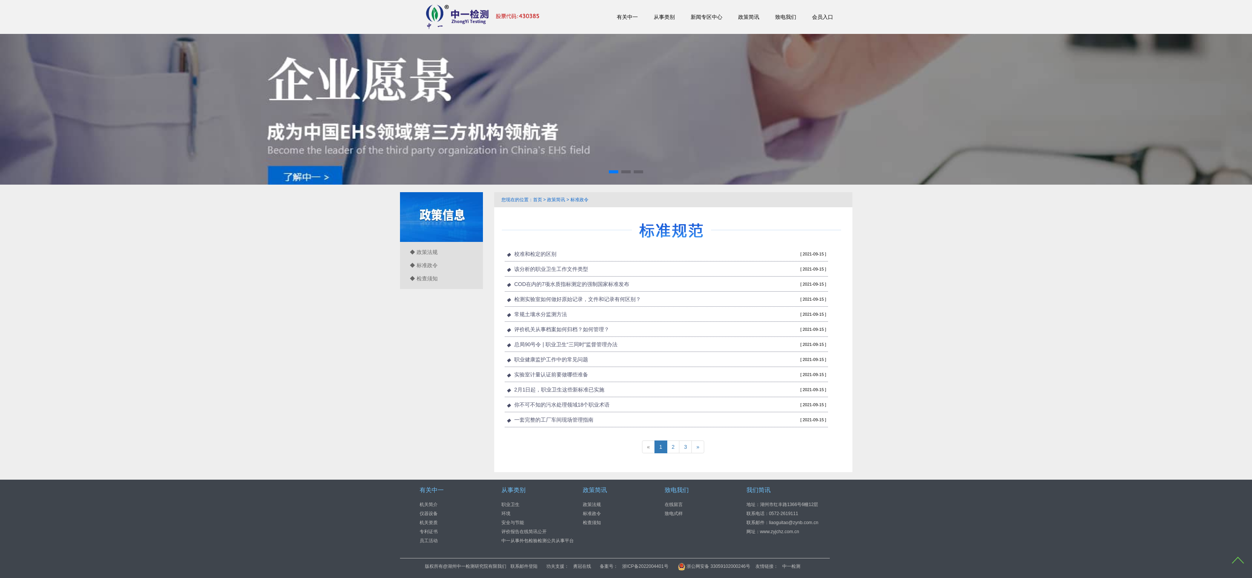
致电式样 (674, 513)
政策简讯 (748, 17)
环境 (505, 513)
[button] (613, 171)
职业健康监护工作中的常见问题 (551, 359)
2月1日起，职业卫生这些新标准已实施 (559, 390)
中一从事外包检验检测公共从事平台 (537, 540)
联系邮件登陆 (606, 566)
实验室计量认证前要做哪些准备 (551, 375)
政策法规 (592, 504)
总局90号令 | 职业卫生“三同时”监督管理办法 (566, 344)
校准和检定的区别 (535, 254)
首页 (537, 199)
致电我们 (785, 17)
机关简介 (429, 504)
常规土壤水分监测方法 (540, 314)
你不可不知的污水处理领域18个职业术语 (562, 405)
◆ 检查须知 (424, 278)
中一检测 (874, 566)
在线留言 (674, 504)
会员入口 (822, 17)
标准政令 (579, 199)
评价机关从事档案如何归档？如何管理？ (561, 329)
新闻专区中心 (706, 17)
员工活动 (429, 540)
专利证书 (429, 531)
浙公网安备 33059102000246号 (796, 566)
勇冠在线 (664, 566)
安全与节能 (512, 522)
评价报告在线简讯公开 (524, 531)
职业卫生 (510, 504)
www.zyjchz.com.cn (779, 531)
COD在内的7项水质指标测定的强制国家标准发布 (571, 284)
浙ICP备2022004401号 (727, 566)
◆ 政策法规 (424, 252)
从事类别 (664, 17)
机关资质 (429, 522)
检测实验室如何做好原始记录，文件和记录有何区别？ (577, 299)
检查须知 (592, 522)
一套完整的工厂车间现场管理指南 (553, 420)
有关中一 (627, 17)
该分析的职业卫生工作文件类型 (551, 269)
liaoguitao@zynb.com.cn (793, 522)
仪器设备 (429, 513)
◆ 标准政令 (424, 265)
